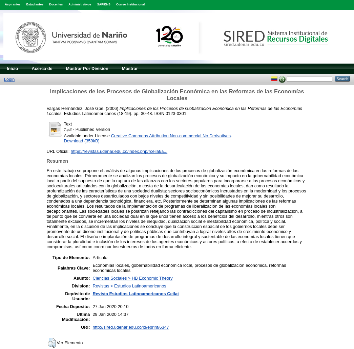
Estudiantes (34, 4)
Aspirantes (12, 4)
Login (9, 79)
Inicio (12, 68)
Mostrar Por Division (87, 68)
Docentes (56, 4)
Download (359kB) (82, 140)
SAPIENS (103, 4)
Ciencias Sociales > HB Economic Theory (132, 278)
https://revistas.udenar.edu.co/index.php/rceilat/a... (119, 151)
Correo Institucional (130, 4)
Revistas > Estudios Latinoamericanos (129, 285)
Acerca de (42, 68)
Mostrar (130, 68)
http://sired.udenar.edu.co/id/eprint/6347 (130, 327)
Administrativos (79, 4)
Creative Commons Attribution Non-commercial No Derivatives (171, 135)
